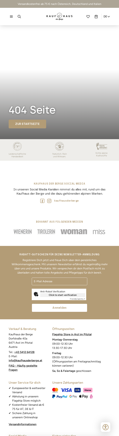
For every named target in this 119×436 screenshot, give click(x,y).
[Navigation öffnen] (11, 16)
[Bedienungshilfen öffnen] (105, 427)
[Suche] (19, 16)
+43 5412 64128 (24, 352)
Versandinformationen (22, 424)
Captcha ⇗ (77, 299)
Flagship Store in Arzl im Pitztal (72, 334)
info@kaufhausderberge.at (25, 360)
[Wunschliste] (88, 16)
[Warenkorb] (96, 16)
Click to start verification (63, 295)
